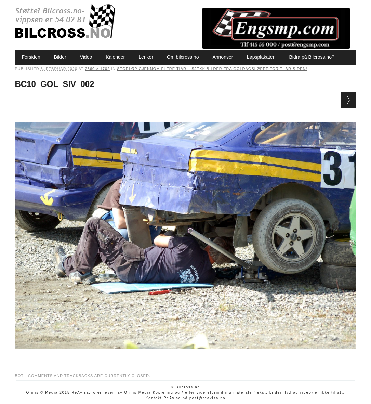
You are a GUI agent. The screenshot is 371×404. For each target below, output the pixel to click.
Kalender (115, 57)
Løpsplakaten (261, 57)
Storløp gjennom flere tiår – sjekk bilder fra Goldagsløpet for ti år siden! (212, 69)
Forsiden (31, 57)
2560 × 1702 (97, 69)
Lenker (145, 57)
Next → (348, 100)
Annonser (222, 57)
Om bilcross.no (183, 57)
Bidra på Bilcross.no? (311, 57)
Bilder (60, 57)
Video (86, 57)
